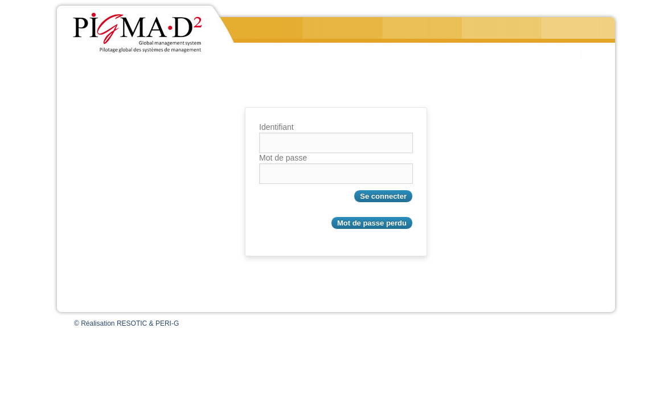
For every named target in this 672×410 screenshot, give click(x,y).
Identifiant (276, 127)
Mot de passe (283, 157)
